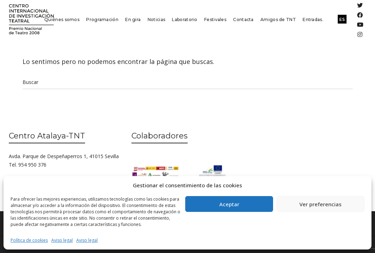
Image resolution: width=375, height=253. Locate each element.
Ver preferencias (320, 204)
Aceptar (229, 204)
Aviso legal (62, 240)
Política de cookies (29, 240)
